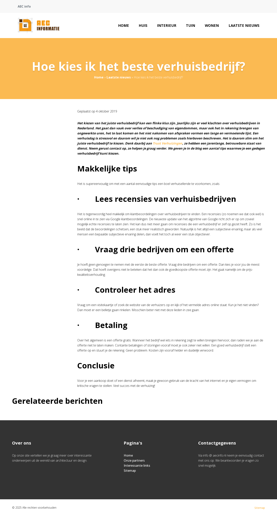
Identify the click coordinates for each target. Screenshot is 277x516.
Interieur (166, 25)
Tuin (190, 25)
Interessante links (137, 465)
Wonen (212, 25)
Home (123, 25)
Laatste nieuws (244, 25)
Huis (143, 25)
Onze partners (134, 460)
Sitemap (130, 470)
